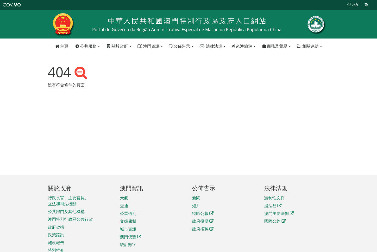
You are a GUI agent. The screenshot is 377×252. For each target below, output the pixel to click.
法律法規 (213, 46)
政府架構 (56, 227)
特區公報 (203, 213)
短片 (196, 205)
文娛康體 (128, 221)
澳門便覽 (130, 236)
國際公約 (275, 221)
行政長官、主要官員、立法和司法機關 (68, 200)
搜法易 (273, 205)
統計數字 (128, 244)
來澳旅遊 (244, 46)
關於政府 (119, 46)
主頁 (61, 46)
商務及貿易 (276, 46)
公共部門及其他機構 (66, 211)
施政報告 (56, 242)
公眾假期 (128, 213)
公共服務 (87, 46)
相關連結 (309, 46)
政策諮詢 (56, 235)
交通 (124, 205)
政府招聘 (203, 229)
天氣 (124, 197)
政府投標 (203, 221)
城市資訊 (128, 229)
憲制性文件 (274, 197)
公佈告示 (181, 46)
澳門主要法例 (279, 213)
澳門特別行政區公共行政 (70, 219)
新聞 (196, 197)
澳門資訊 (150, 46)
